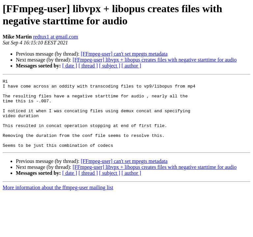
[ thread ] (88, 65)
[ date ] (69, 65)
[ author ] (131, 65)
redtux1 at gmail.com (55, 37)
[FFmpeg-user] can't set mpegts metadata (124, 54)
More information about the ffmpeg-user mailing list (58, 201)
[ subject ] (109, 65)
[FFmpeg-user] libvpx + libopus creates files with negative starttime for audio (154, 60)
